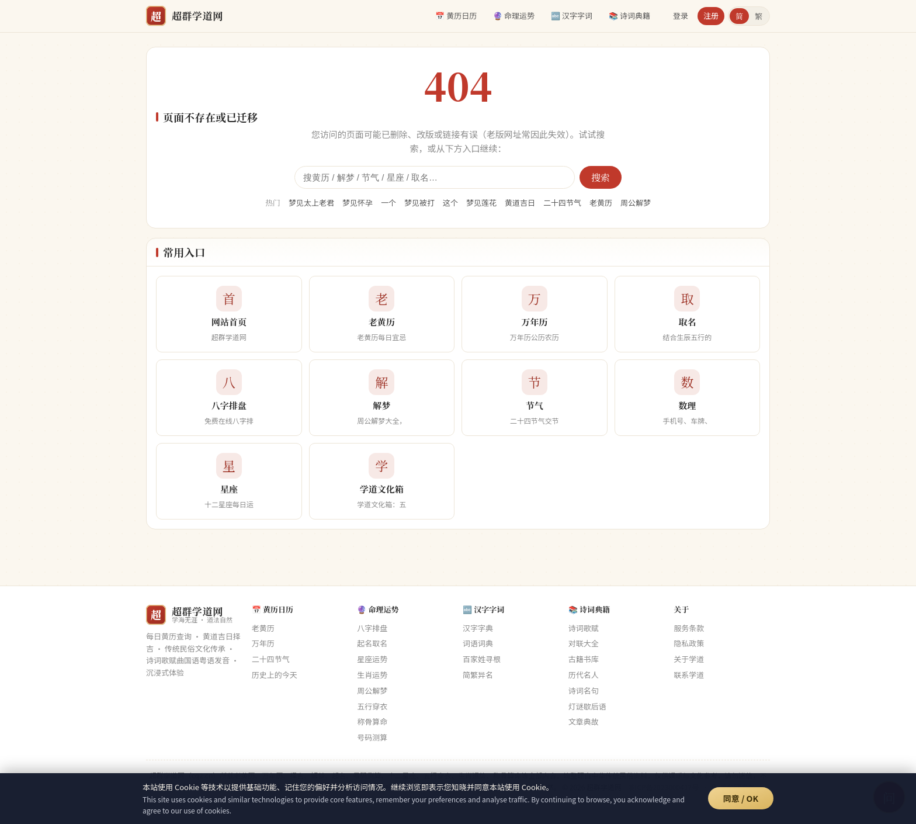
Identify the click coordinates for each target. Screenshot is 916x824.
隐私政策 (689, 643)
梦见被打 (419, 202)
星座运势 (372, 658)
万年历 (263, 643)
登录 (680, 15)
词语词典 (478, 643)
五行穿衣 (372, 706)
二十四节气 (562, 202)
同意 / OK (740, 798)
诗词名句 (583, 690)
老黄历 (600, 202)
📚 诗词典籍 (629, 15)
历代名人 (583, 674)
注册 (711, 15)
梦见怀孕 (357, 202)
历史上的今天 (274, 674)
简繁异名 (478, 674)
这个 (450, 202)
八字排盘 (372, 627)
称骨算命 (372, 721)
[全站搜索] (434, 177)
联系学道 (689, 674)
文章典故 (583, 721)
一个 (388, 202)
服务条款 (689, 627)
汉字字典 (478, 627)
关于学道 (689, 658)
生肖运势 (372, 674)
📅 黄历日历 (456, 15)
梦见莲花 (481, 202)
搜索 (600, 177)
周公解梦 (635, 202)
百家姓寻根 (482, 658)
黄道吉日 (520, 202)
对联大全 (583, 643)
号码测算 (372, 737)
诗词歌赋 (583, 627)
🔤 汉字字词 (571, 15)
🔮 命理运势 (514, 15)
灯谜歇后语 (587, 706)
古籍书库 (583, 658)
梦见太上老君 (311, 202)
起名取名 (372, 643)
